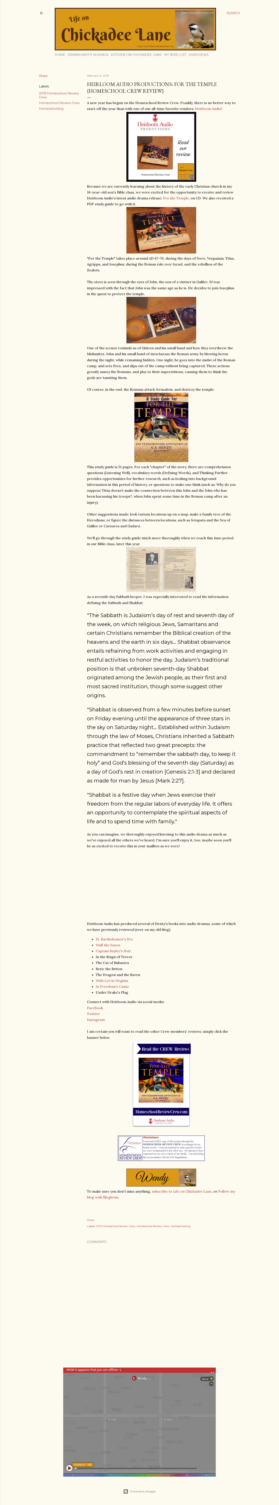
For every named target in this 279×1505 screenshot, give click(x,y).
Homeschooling (51, 109)
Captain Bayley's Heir (113, 951)
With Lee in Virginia (112, 980)
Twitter (93, 1014)
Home (60, 55)
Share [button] (43, 76)
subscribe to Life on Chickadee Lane (182, 1191)
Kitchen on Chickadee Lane (136, 55)
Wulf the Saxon (108, 945)
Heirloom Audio (208, 108)
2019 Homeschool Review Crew (115, 1226)
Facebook (95, 1008)
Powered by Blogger (139, 1491)
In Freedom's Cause (112, 986)
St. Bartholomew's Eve (114, 939)
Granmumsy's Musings (88, 55)
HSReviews (199, 55)
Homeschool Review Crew (59, 103)
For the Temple (176, 198)
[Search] (233, 13)
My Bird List (175, 55)
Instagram (96, 1019)
